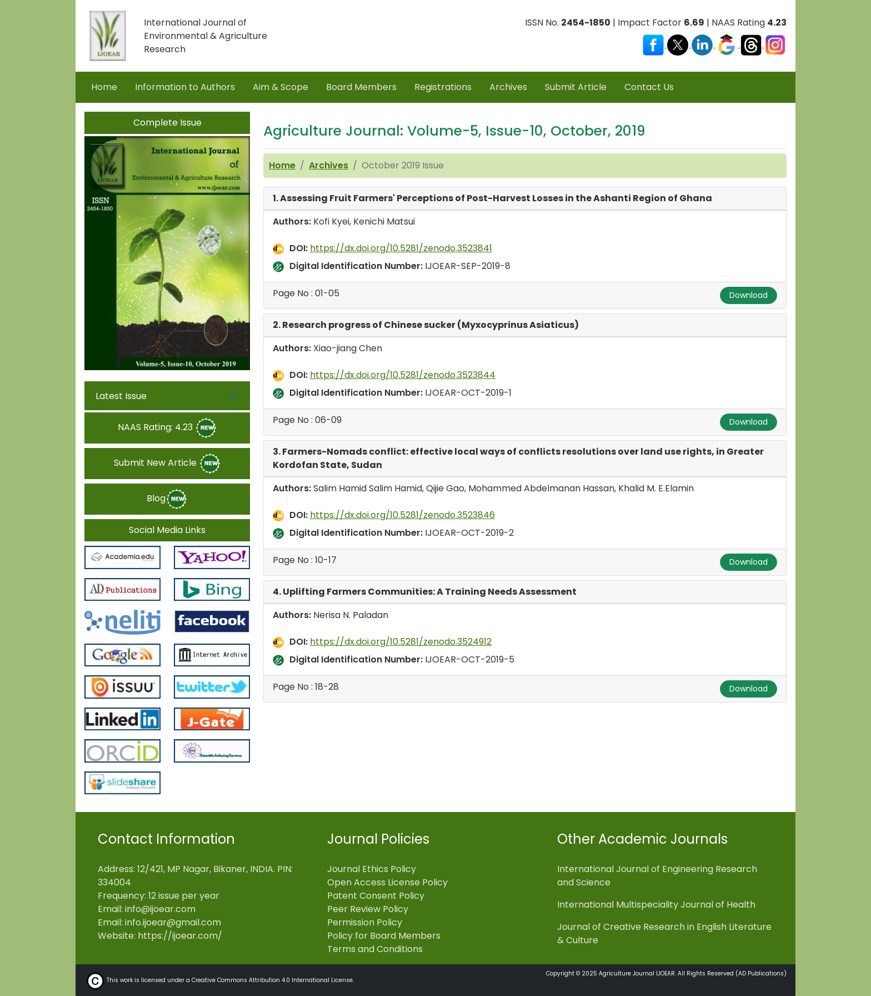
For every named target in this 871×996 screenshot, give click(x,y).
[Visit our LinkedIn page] (703, 44)
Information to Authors (185, 87)
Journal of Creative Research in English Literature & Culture (664, 933)
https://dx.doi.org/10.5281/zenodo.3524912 (401, 641)
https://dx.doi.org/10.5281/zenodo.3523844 (402, 374)
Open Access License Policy (387, 882)
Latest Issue (121, 396)
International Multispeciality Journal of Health (656, 904)
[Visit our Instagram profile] (775, 44)
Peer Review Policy (367, 909)
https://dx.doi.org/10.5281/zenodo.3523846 (402, 515)
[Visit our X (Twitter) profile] (679, 44)
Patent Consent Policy (375, 895)
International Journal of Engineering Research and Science (657, 876)
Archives (508, 87)
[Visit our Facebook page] (654, 44)
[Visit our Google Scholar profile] (727, 44)
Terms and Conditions (375, 949)
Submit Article (576, 87)
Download (748, 295)
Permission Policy (364, 922)
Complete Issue (167, 122)
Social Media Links (167, 530)
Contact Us (649, 87)
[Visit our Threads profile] (752, 44)
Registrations (443, 87)
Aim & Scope (280, 87)
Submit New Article (167, 463)
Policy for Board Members (383, 935)
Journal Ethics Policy (371, 869)
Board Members (361, 87)
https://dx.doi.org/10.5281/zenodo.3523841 (401, 248)
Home (104, 87)
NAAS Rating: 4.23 (167, 428)
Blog (167, 499)
